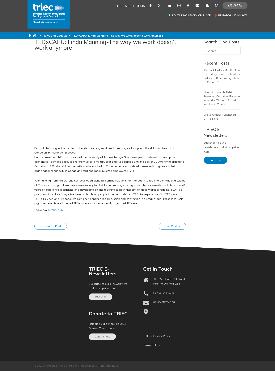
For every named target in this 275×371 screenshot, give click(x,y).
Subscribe (215, 160)
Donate (235, 5)
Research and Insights (232, 15)
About (129, 6)
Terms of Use (151, 345)
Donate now (102, 336)
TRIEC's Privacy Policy (156, 336)
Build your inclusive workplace (189, 15)
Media (141, 6)
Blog (119, 6)
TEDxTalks (57, 210)
